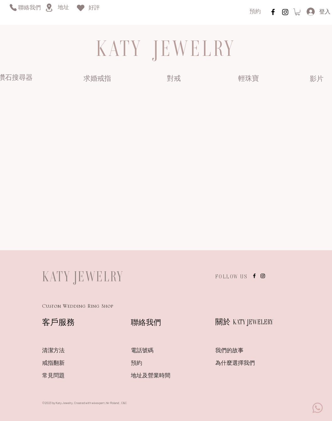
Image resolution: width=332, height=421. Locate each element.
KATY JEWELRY (83, 276)
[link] (297, 11)
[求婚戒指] (97, 79)
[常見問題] (64, 376)
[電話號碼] (153, 351)
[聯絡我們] (29, 8)
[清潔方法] (64, 351)
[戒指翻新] (64, 364)
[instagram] (273, 12)
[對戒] (174, 79)
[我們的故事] (237, 351)
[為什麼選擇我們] (237, 364)
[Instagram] (285, 12)
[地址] (63, 8)
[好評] (94, 8)
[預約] (255, 12)
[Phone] (13, 7)
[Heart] (81, 7)
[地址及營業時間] (162, 376)
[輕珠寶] (248, 79)
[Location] (49, 7)
